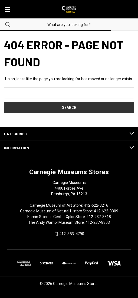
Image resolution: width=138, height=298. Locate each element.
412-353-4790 (71, 233)
